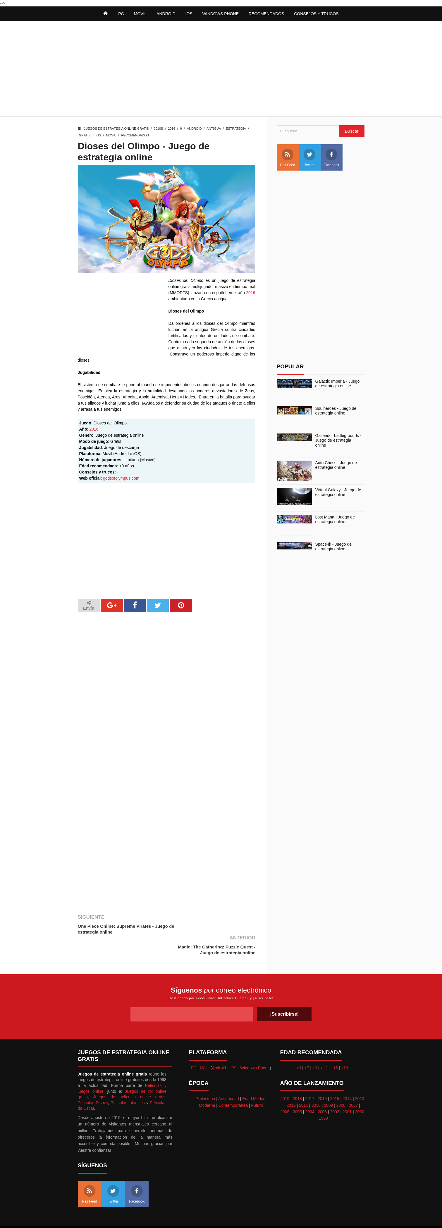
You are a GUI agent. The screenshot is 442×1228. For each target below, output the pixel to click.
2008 (340, 1084)
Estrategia (236, 128)
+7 (307, 1047)
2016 (171, 128)
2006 (284, 1091)
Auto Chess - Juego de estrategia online (336, 465)
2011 (303, 1084)
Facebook (331, 158)
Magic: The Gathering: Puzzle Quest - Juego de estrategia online (216, 929)
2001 (347, 1091)
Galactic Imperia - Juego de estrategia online (337, 383)
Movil (111, 135)
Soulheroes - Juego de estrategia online (336, 411)
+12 (324, 1047)
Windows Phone (220, 13)
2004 (309, 1091)
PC (193, 1047)
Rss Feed (287, 158)
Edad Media (253, 1078)
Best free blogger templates (265, 1216)
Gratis (85, 135)
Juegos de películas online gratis (129, 1076)
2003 (322, 1091)
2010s (158, 128)
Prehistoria (205, 1078)
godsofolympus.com (121, 478)
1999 (323, 1097)
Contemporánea (233, 1084)
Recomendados (135, 135)
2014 (347, 1078)
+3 (298, 1047)
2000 (359, 1091)
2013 (359, 1078)
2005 (297, 1091)
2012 (290, 1084)
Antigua (214, 128)
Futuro (257, 1084)
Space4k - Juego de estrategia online (333, 546)
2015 (334, 1078)
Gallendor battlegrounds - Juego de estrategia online (338, 440)
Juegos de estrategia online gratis (116, 128)
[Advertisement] (221, 69)
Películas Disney (93, 1081)
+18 (344, 1047)
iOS (188, 13)
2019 (284, 1078)
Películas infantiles (128, 1081)
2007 (353, 1084)
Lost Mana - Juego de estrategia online (335, 519)
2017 (309, 1078)
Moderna (207, 1084)
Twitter (309, 158)
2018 (297, 1078)
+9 (314, 1047)
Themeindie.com (224, 1216)
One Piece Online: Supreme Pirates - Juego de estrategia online (123, 929)
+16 (334, 1047)
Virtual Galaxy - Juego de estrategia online (338, 492)
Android (166, 13)
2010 (316, 1084)
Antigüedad (228, 1078)
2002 (334, 1091)
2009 (328, 1084)
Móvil (204, 1047)
